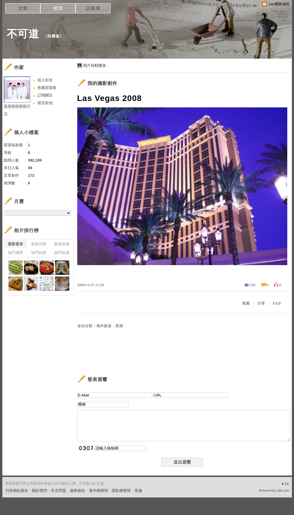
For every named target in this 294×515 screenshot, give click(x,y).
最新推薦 (61, 244)
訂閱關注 (45, 95)
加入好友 (45, 80)
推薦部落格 (46, 87)
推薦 (246, 303)
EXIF (277, 303)
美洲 (119, 326)
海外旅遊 (103, 326)
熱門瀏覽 (15, 252)
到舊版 (53, 36)
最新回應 (38, 244)
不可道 (23, 34)
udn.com (283, 490)
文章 (22, 8)
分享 (261, 303)
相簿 (58, 8)
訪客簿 (93, 8)
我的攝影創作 (102, 83)
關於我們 (39, 490)
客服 (138, 490)
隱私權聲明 (121, 490)
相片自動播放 (94, 65)
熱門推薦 (61, 252)
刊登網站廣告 (16, 490)
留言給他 (45, 103)
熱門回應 (38, 252)
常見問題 (58, 490)
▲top (285, 483)
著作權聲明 (98, 490)
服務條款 (77, 490)
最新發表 (15, 244)
